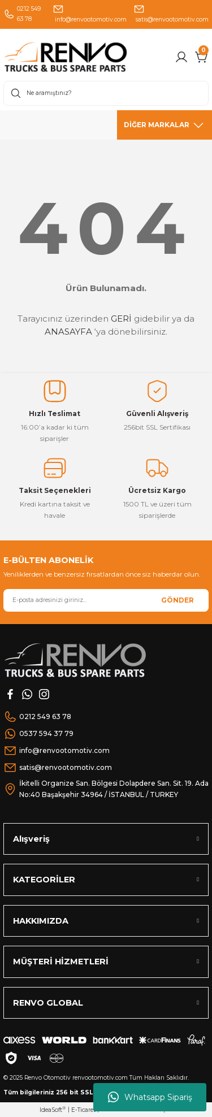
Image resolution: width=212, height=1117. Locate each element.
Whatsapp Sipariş (150, 1097)
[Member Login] (181, 57)
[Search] (106, 93)
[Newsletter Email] (106, 600)
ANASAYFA (68, 331)
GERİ (121, 318)
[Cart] (202, 57)
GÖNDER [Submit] (177, 600)
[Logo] (85, 56)
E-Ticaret (83, 1110)
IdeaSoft (53, 1110)
